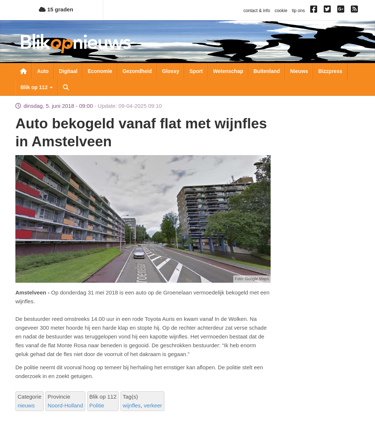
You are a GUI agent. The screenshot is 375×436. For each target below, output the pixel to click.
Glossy (170, 71)
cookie (281, 10)
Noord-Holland (65, 405)
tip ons (298, 10)
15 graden (56, 9)
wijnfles (132, 405)
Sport (196, 71)
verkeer (153, 405)
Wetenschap (228, 71)
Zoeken (66, 87)
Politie (96, 405)
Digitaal (68, 71)
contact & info (257, 10)
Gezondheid (137, 71)
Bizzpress (330, 71)
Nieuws (299, 71)
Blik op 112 (37, 87)
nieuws (26, 405)
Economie (100, 71)
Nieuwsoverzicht (23, 71)
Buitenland (266, 71)
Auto (43, 71)
